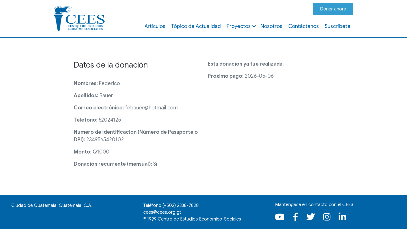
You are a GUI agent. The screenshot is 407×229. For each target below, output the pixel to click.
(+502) (181, 205)
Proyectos (239, 26)
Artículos (154, 26)
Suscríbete (337, 26)
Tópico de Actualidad (196, 26)
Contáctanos (303, 26)
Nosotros (271, 26)
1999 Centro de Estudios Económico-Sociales (194, 219)
